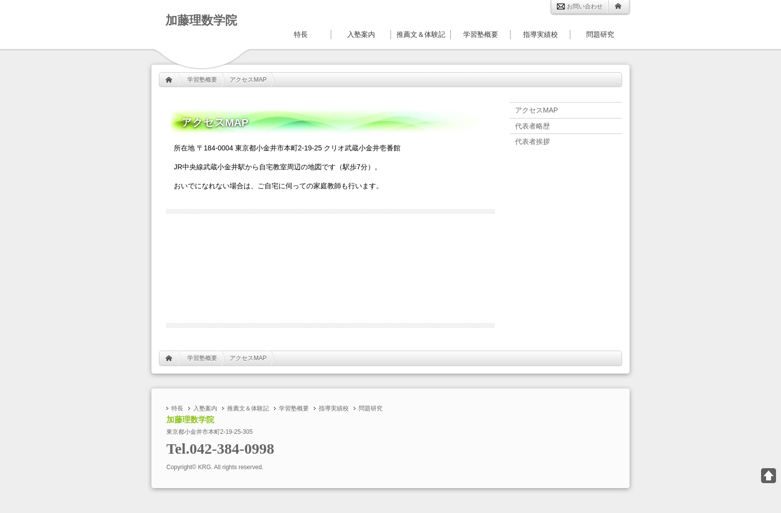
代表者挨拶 (532, 141)
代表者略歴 (532, 126)
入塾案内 (361, 34)
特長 (301, 34)
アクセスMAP (248, 79)
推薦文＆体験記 (420, 34)
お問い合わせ (579, 6)
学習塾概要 (202, 79)
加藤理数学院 (201, 20)
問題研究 (600, 34)
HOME (168, 80)
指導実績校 (540, 34)
